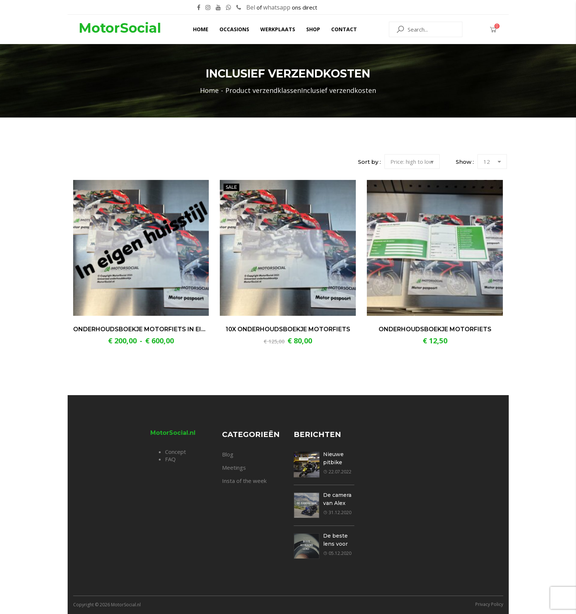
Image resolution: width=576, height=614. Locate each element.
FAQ (170, 459)
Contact (344, 29)
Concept (175, 451)
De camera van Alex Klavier (337, 503)
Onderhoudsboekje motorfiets (435, 329)
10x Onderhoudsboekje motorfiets (288, 329)
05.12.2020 (337, 553)
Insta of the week (244, 480)
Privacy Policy (489, 604)
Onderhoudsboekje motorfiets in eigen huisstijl (160, 329)
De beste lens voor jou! (335, 543)
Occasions (234, 29)
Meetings (234, 467)
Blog (227, 454)
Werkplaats (277, 29)
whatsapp (276, 7)
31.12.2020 (337, 512)
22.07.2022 (337, 472)
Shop (313, 29)
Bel (250, 7)
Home (200, 29)
